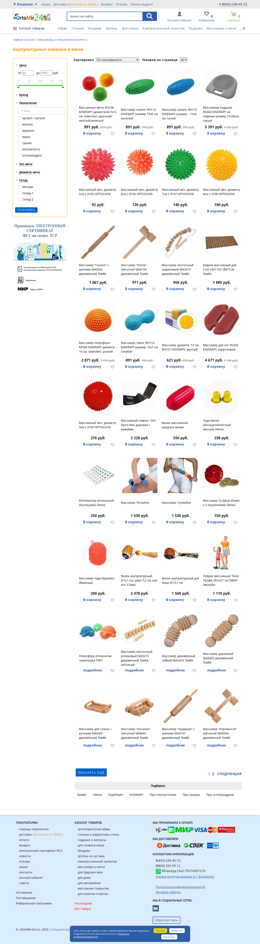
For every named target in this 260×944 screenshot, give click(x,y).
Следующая (229, 774)
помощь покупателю (34, 829)
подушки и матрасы (92, 840)
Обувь (62, 28)
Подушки (196, 28)
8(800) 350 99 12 (168, 866)
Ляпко (97, 795)
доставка (41, 834)
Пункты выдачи (141, 4)
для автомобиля (89, 883)
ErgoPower (115, 795)
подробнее (92, 670)
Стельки (78, 28)
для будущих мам (90, 872)
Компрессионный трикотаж (164, 28)
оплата (24, 840)
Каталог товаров (31, 28)
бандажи (84, 851)
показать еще (91, 772)
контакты (25, 872)
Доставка (75, 4)
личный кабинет (31, 878)
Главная (18, 39)
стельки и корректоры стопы (98, 834)
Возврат (107, 4)
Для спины (130, 28)
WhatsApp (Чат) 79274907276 (180, 871)
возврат (24, 845)
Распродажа (83, 903)
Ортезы (112, 28)
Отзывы (121, 4)
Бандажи (95, 28)
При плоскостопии (163, 795)
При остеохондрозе (220, 795)
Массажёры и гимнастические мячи (62, 39)
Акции (45, 4)
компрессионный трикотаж (97, 861)
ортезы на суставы (91, 856)
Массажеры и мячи (221, 28)
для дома (84, 878)
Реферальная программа (34, 903)
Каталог (31, 39)
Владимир (25, 4)
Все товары (83, 909)
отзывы (24, 861)
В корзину (92, 133)
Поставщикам (26, 898)
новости (25, 856)
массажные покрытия (93, 888)
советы (24, 883)
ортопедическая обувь (94, 829)
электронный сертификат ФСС (41, 851)
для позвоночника (91, 845)
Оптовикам (24, 892)
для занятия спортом (93, 894)
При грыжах (191, 795)
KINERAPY (136, 795)
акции (23, 867)
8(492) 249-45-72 (234, 4)
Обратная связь (166, 920)
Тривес (82, 795)
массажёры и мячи (91, 867)
